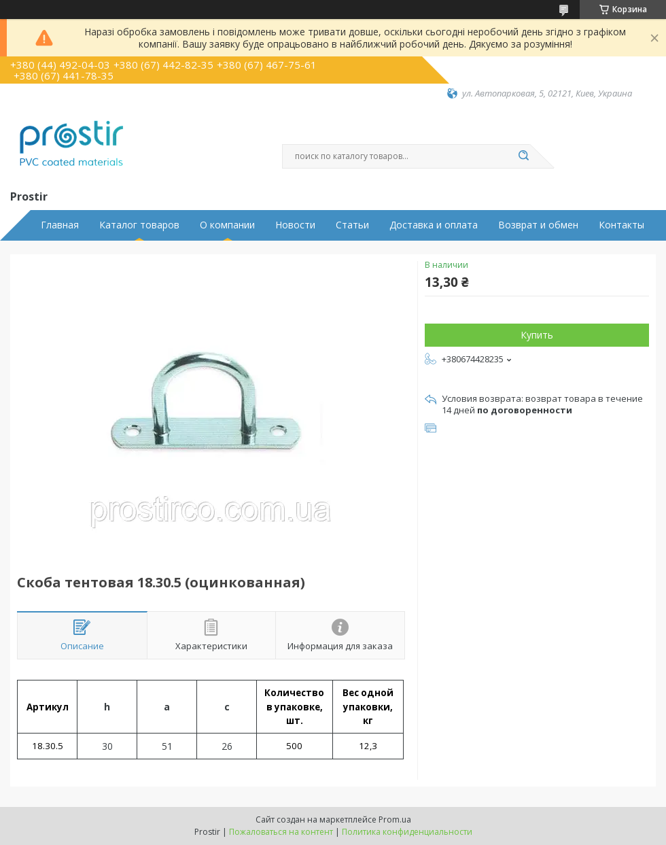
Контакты (621, 225)
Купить (537, 334)
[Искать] (523, 156)
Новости (295, 225)
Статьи (352, 225)
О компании (227, 225)
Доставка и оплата (433, 225)
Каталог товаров (139, 225)
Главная (60, 225)
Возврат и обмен (538, 225)
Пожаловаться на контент (281, 832)
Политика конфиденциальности (407, 832)
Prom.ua (395, 819)
